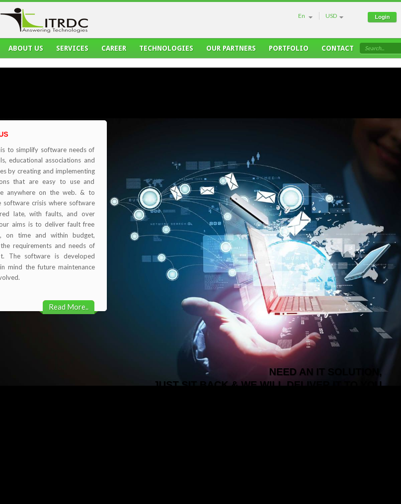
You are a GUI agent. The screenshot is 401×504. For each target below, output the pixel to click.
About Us (25, 51)
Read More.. (68, 306)
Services (72, 51)
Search (373, 48)
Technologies (166, 51)
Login (382, 17)
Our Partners (231, 51)
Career (113, 51)
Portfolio (289, 51)
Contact (337, 51)
